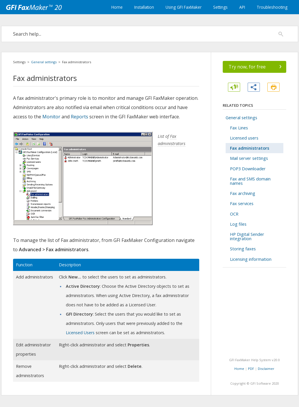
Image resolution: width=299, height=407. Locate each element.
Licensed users (244, 138)
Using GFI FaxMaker (184, 7)
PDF (251, 368)
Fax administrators (249, 148)
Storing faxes (243, 249)
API (242, 7)
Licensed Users (80, 332)
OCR (234, 214)
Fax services (241, 203)
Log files (238, 224)
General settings (44, 62)
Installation (144, 7)
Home (117, 7)
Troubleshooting (272, 7)
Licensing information (250, 259)
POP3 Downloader (248, 168)
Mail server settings (249, 158)
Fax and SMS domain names (250, 181)
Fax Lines (239, 128)
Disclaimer (266, 368)
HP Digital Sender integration (247, 236)
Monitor (51, 116)
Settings (220, 7)
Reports (79, 116)
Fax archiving (242, 193)
